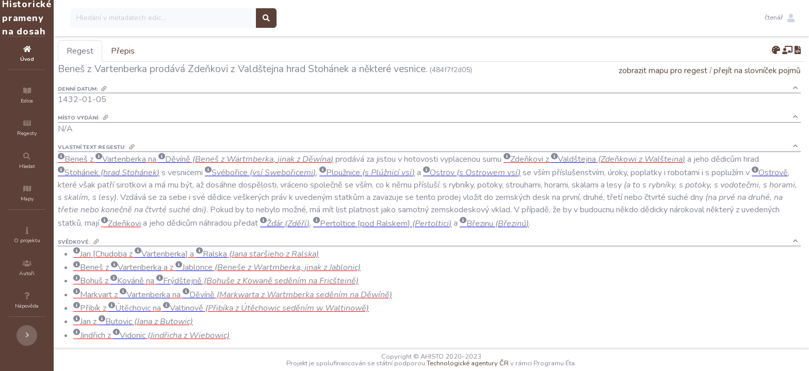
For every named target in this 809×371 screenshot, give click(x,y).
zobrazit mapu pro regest (663, 70)
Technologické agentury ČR (499, 363)
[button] (779, 18)
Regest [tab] (141, 51)
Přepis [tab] (185, 51)
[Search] (225, 18)
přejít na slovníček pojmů (757, 70)
